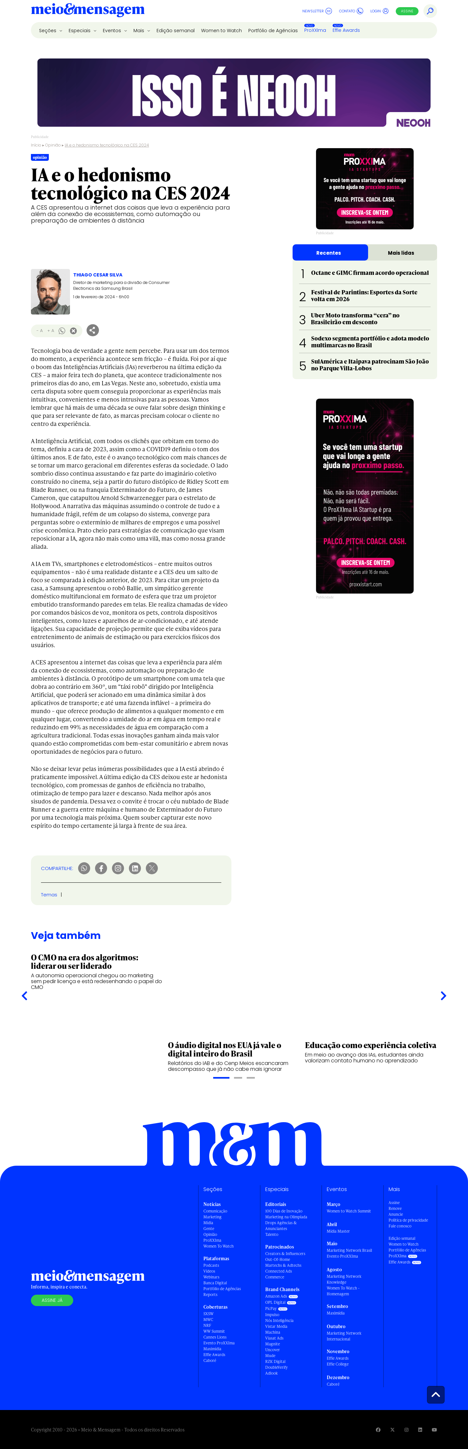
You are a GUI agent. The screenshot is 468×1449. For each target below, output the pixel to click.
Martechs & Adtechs (283, 1265)
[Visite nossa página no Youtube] (434, 1430)
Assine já (52, 1300)
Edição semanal (176, 30)
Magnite (272, 1344)
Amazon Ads (276, 1296)
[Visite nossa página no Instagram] (406, 1430)
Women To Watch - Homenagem (343, 1291)
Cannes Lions (215, 1337)
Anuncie (396, 1214)
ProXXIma (315, 30)
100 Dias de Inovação (283, 1211)
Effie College (338, 1364)
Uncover (272, 1350)
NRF (207, 1325)
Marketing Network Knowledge (344, 1279)
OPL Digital (275, 1302)
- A (39, 330)
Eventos (112, 30)
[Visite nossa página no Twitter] (392, 1430)
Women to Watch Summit (349, 1211)
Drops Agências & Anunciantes (281, 1225)
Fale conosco (400, 1226)
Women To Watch (218, 1246)
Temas (49, 894)
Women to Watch (221, 30)
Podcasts (211, 1265)
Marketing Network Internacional (344, 1336)
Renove (395, 1208)
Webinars (211, 1277)
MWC (208, 1319)
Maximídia (212, 1349)
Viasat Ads (274, 1338)
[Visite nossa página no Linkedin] (420, 1430)
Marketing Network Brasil (349, 1250)
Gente (208, 1228)
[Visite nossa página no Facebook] (378, 1430)
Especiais (80, 30)
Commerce (274, 1277)
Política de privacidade (408, 1220)
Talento (271, 1234)
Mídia (208, 1222)
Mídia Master (338, 1231)
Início (36, 145)
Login (379, 11)
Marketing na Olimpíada (286, 1217)
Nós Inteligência (279, 1320)
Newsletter (317, 11)
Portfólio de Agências (273, 30)
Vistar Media (276, 1326)
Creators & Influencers (285, 1253)
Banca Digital (215, 1283)
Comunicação (215, 1211)
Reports (210, 1294)
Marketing (212, 1217)
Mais (139, 30)
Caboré (209, 1360)
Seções (48, 30)
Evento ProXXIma (219, 1343)
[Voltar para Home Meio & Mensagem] (88, 11)
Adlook (271, 1373)
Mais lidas (401, 253)
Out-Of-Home (277, 1259)
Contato (351, 11)
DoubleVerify (276, 1367)
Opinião (53, 145)
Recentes (328, 253)
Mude (270, 1355)
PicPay (271, 1308)
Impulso (272, 1314)
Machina (272, 1332)
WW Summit (214, 1331)
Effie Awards (346, 30)
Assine (407, 11)
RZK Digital (275, 1361)
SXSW (208, 1313)
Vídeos (209, 1271)
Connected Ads (278, 1271)
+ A (50, 330)
